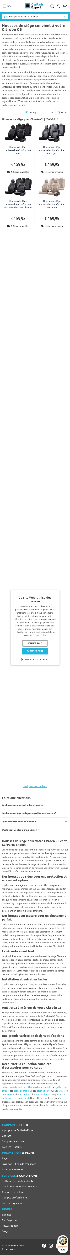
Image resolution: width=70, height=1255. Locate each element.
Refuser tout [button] (35, 643)
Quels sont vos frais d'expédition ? (20, 829)
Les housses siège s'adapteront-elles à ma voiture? (29, 813)
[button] (35, 659)
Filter (62, 112)
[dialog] (35, 627)
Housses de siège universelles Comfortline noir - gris (52, 149)
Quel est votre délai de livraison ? (19, 821)
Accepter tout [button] (35, 651)
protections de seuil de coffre (17, 1087)
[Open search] (52, 6)
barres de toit (44, 1087)
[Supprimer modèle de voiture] (65, 16)
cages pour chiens (23, 1090)
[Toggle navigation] (7, 6)
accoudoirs (25, 1094)
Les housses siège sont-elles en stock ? (22, 804)
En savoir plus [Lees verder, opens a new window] (39, 635)
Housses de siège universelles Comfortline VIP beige (52, 204)
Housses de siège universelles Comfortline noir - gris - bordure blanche (18, 204)
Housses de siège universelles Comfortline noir (18, 149)
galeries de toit (44, 1090)
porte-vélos (41, 1094)
